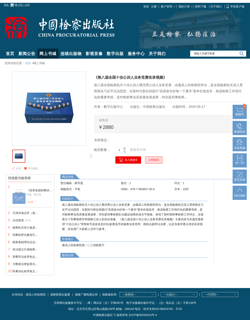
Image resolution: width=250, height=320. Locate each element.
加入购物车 (131, 159)
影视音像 (94, 53)
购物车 (239, 112)
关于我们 (216, 6)
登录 (146, 6)
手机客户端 (237, 6)
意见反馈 (239, 178)
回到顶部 (239, 194)
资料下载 (201, 6)
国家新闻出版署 (60, 294)
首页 (10, 53)
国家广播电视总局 (86, 294)
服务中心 (136, 53)
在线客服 (239, 146)
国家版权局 (109, 294)
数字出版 (115, 53)
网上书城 (47, 53)
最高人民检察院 (36, 294)
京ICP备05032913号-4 (143, 315)
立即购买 (154, 159)
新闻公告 (26, 53)
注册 (154, 6)
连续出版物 (71, 53)
